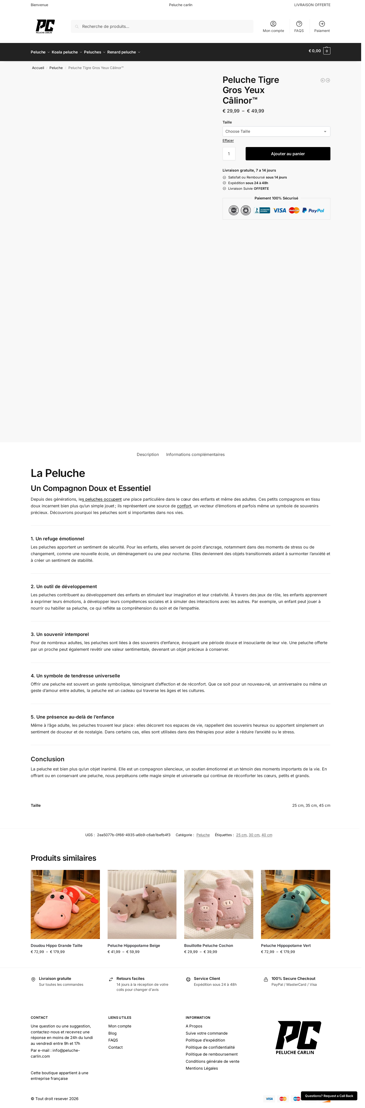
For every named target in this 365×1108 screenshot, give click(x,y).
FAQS (299, 26)
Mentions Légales (202, 1065)
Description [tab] (148, 451)
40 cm (267, 832)
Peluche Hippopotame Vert (286, 943)
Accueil (38, 65)
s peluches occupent (102, 496)
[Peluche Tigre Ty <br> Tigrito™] (327, 77)
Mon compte (273, 26)
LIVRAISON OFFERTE (312, 5)
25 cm (241, 832)
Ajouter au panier (288, 151)
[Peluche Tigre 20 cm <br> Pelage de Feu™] (322, 77)
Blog (112, 1030)
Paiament (322, 26)
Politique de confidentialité (210, 1044)
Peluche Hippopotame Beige (134, 943)
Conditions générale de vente (212, 1058)
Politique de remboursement (212, 1051)
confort (184, 503)
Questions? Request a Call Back (329, 1096)
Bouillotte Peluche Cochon (208, 943)
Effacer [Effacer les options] (228, 138)
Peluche (56, 65)
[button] (319, 51)
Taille (227, 119)
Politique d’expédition (205, 1037)
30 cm (254, 832)
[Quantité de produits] (229, 151)
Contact (115, 1044)
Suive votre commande (207, 1030)
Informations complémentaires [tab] (195, 451)
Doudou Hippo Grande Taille (56, 943)
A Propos (194, 1023)
